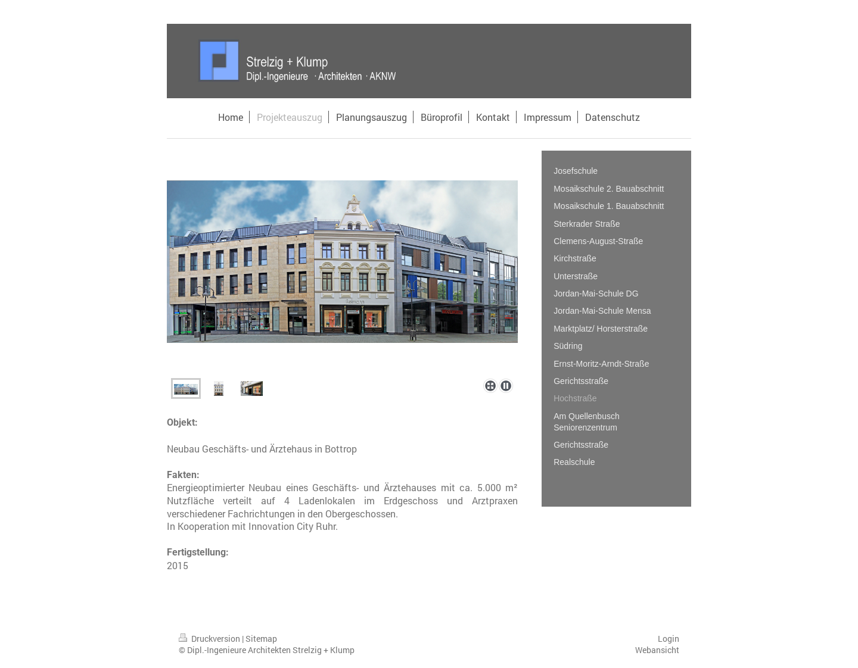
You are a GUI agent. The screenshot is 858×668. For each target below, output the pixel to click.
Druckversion (210, 638)
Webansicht (657, 649)
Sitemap (261, 638)
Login (668, 638)
